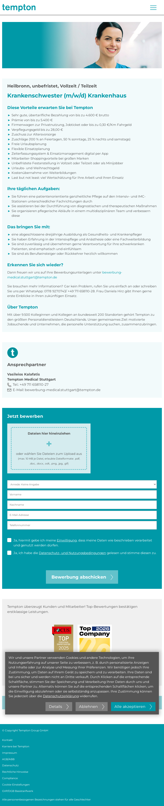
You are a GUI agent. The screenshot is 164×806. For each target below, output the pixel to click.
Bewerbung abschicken (82, 577)
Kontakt (7, 740)
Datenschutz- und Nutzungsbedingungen (72, 553)
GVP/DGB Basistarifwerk (17, 791)
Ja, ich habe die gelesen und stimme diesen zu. (81, 553)
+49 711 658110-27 (34, 385)
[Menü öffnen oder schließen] (153, 7)
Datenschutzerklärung (61, 696)
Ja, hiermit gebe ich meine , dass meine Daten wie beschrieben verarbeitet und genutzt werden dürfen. (79, 542)
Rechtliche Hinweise (15, 771)
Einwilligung (67, 540)
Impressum (9, 752)
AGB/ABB (8, 759)
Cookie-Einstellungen (16, 784)
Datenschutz (10, 765)
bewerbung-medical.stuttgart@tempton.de (63, 390)
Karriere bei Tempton (15, 746)
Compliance (10, 778)
